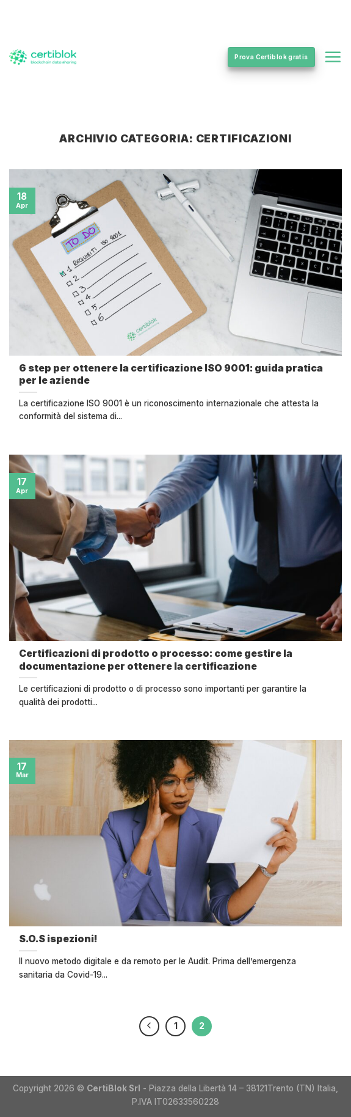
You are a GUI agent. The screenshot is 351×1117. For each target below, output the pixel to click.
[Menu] (333, 57)
